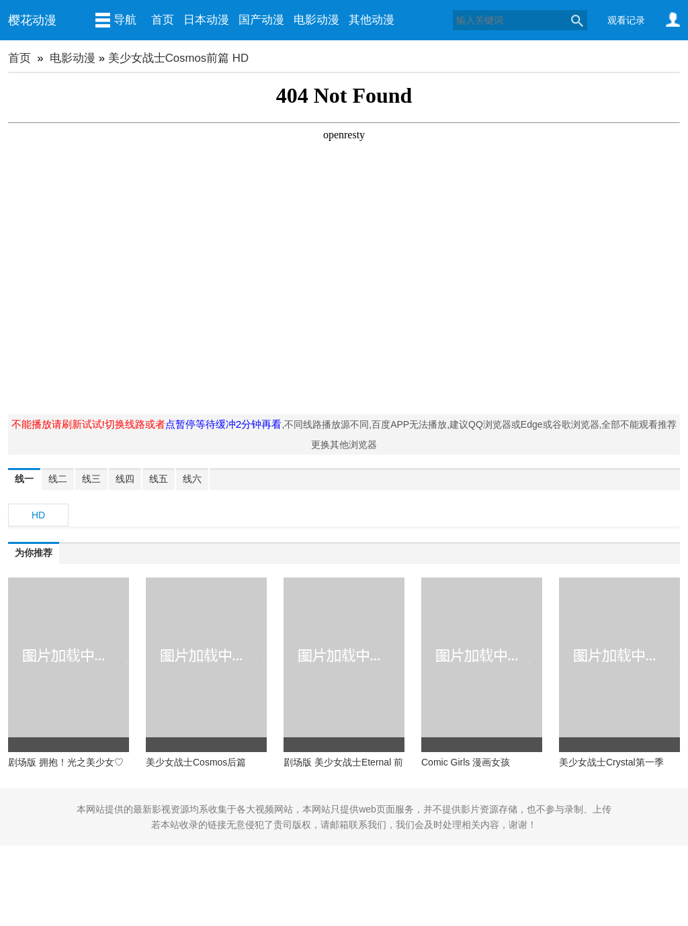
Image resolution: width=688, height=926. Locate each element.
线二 (57, 478)
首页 (162, 19)
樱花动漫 (32, 20)
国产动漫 (261, 19)
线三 (91, 478)
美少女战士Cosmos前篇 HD (178, 58)
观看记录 (626, 20)
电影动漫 (316, 19)
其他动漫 (371, 19)
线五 (158, 478)
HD (38, 515)
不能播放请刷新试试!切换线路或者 (88, 424)
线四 (125, 478)
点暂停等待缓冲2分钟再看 (223, 424)
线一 (24, 478)
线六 (192, 478)
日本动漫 (206, 19)
